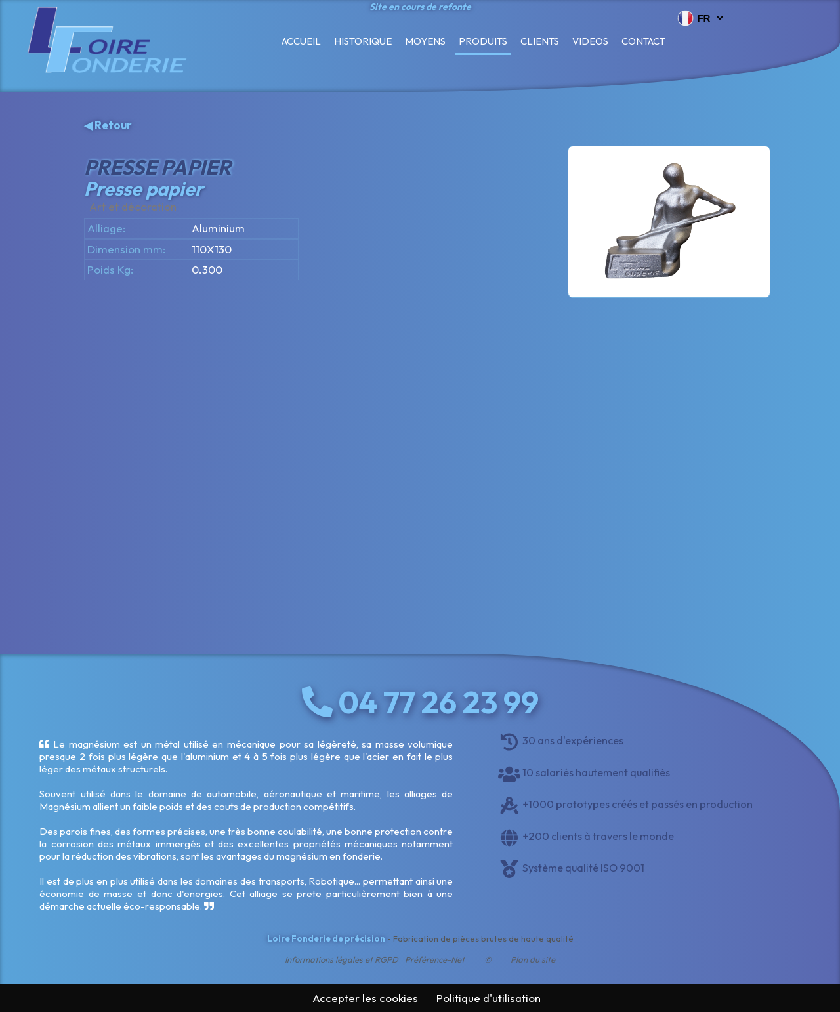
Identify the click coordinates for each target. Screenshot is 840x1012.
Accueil (301, 41)
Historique (363, 41)
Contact (643, 41)
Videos (590, 41)
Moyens (425, 41)
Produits (483, 41)
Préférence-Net (435, 959)
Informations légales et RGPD (341, 959)
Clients (539, 41)
